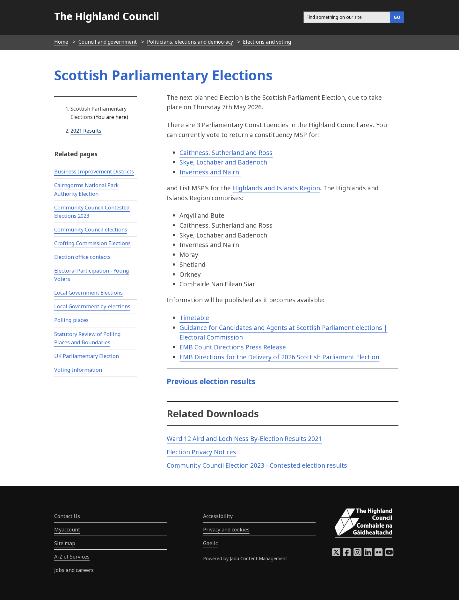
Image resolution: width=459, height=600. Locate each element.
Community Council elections (90, 229)
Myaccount (67, 529)
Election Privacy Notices (201, 452)
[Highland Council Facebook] (347, 554)
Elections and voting (267, 41)
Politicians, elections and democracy (190, 41)
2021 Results (85, 130)
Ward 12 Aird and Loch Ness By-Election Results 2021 (244, 438)
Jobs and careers (74, 570)
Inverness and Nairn (210, 172)
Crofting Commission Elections (92, 243)
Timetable (194, 317)
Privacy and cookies (226, 529)
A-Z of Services (72, 556)
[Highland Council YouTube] (389, 554)
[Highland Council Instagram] (357, 554)
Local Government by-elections (92, 306)
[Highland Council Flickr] (378, 554)
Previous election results (211, 381)
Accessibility (218, 516)
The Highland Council (106, 16)
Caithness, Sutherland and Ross (226, 152)
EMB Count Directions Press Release (232, 347)
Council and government (107, 41)
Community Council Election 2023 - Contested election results (257, 465)
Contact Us (67, 516)
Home (61, 41)
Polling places (71, 320)
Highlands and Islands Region (276, 188)
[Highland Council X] (336, 554)
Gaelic (210, 543)
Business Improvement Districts (94, 171)
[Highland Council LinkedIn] (368, 554)
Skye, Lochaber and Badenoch (223, 162)
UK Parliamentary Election (86, 356)
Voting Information (78, 369)
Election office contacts (82, 256)
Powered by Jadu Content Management (245, 558)
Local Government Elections (88, 292)
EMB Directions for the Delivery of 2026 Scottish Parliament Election (279, 357)
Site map (64, 543)
